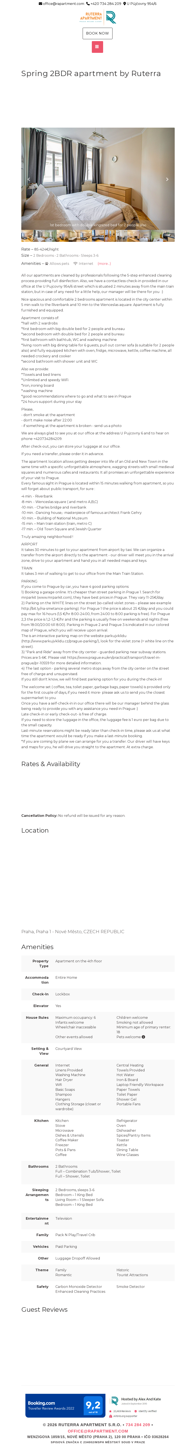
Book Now (97, 33)
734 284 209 (138, 1425)
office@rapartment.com (61, 4)
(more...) (104, 264)
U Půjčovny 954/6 (139, 4)
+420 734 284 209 (103, 4)
